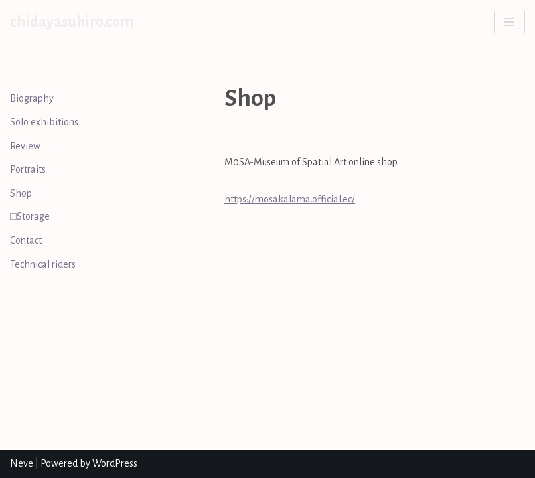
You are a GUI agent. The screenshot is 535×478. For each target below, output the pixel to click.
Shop (21, 193)
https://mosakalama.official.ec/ (289, 199)
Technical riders (43, 264)
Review (25, 146)
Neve (21, 463)
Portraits (28, 169)
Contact (26, 240)
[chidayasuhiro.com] (71, 22)
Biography (32, 98)
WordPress (114, 463)
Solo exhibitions (44, 122)
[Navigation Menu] (509, 22)
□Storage (30, 216)
